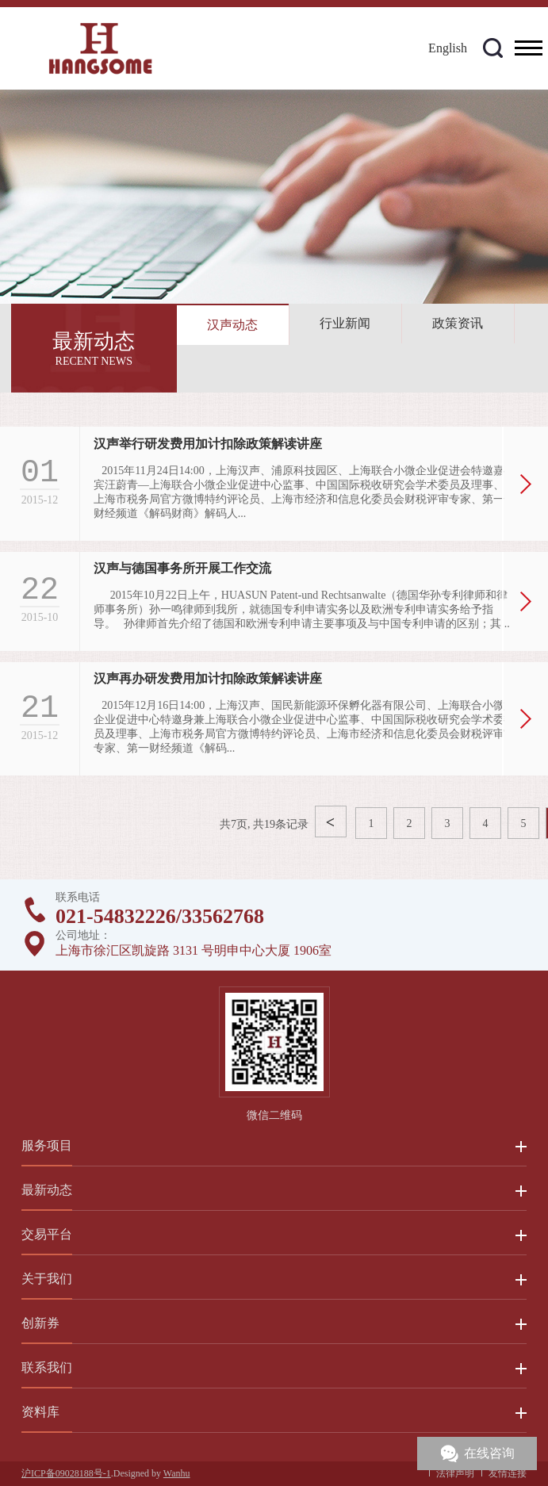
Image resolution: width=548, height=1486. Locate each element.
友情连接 (508, 1473)
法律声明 (455, 1473)
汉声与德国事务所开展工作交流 (182, 568)
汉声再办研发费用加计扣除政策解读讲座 (208, 678)
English (447, 48)
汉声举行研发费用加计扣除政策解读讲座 (208, 443)
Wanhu (176, 1473)
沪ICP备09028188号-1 (66, 1473)
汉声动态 (232, 324)
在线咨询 (489, 1453)
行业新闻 (345, 323)
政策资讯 (457, 323)
